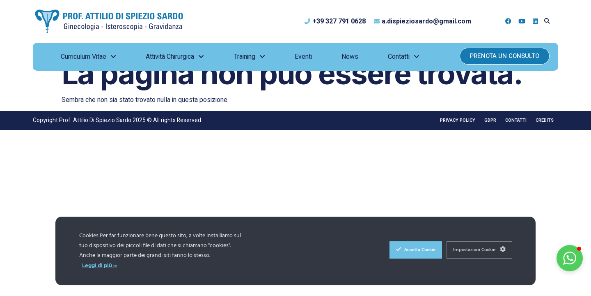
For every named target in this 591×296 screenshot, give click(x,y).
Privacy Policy (457, 120)
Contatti (516, 120)
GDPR (490, 120)
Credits (545, 120)
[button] (547, 21)
